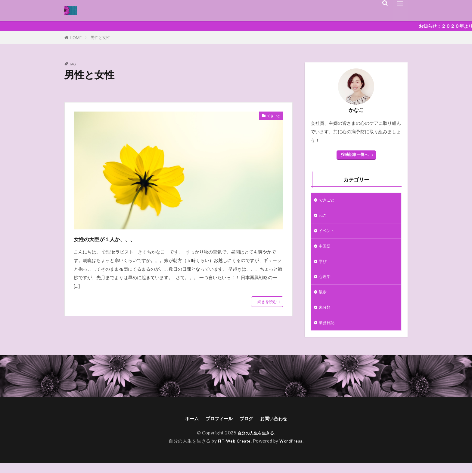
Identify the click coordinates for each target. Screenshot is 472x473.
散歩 (323, 298)
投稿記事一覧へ (354, 154)
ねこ (323, 216)
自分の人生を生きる (256, 442)
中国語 (325, 249)
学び (323, 266)
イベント (328, 233)
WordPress (293, 450)
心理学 (325, 282)
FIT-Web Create (233, 450)
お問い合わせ (279, 427)
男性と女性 (100, 37)
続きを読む (267, 301)
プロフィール (216, 427)
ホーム (185, 427)
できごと (271, 116)
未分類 (325, 314)
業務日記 (328, 331)
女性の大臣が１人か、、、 (121, 238)
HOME (76, 37)
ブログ (248, 427)
